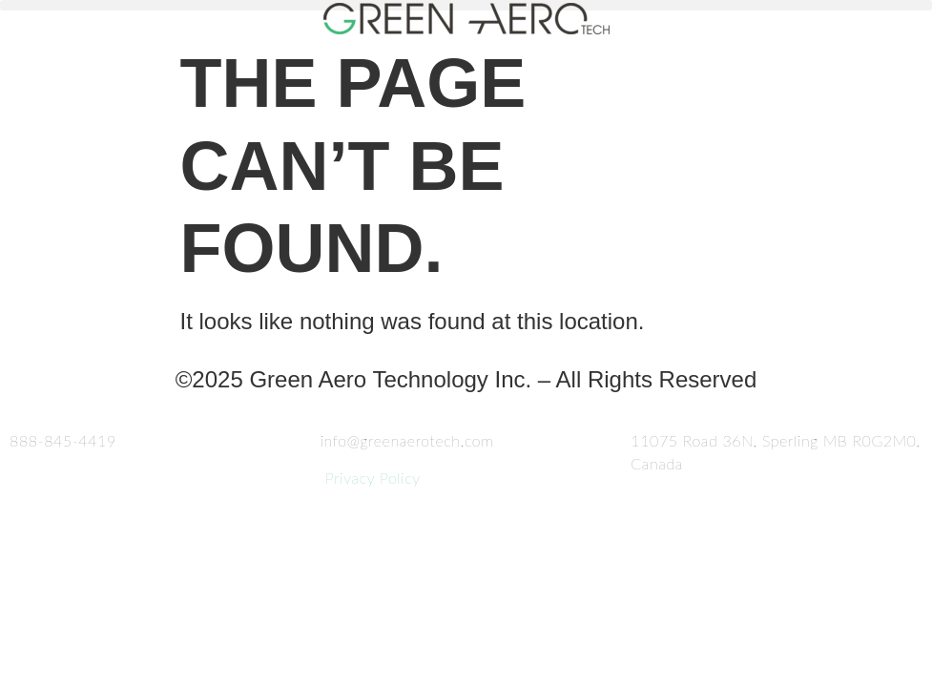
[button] (466, 5)
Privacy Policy (371, 477)
